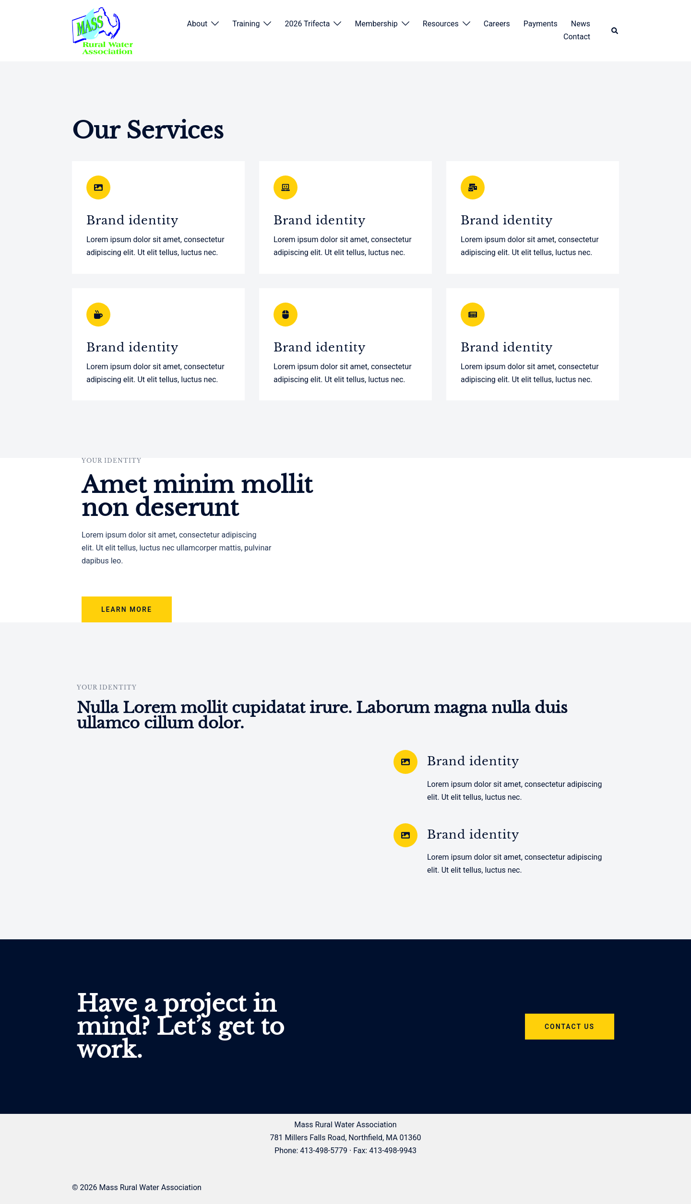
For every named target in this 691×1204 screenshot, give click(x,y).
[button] (615, 31)
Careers (497, 23)
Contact (576, 36)
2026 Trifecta (307, 23)
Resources (441, 23)
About (197, 23)
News (580, 23)
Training (246, 23)
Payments (541, 23)
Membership (376, 23)
